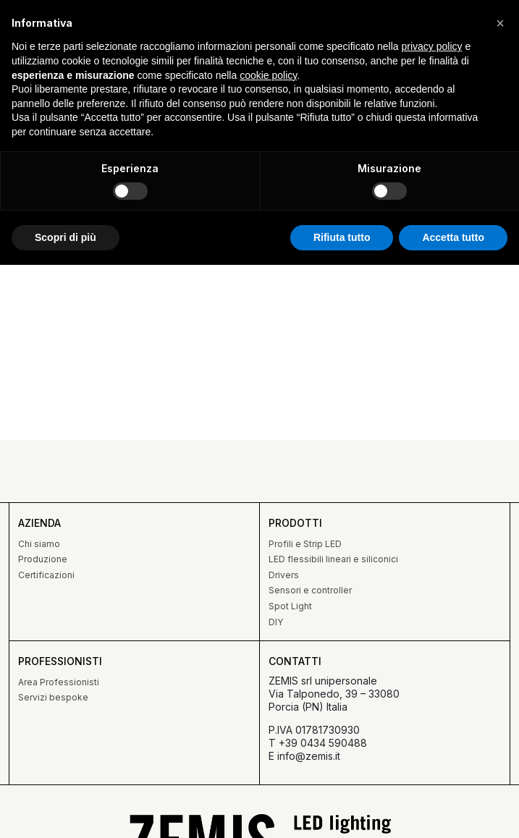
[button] (500, 23)
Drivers (284, 575)
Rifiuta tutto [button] (342, 237)
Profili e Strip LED (305, 543)
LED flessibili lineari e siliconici (333, 559)
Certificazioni (46, 575)
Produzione (42, 559)
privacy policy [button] (432, 46)
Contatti (295, 661)
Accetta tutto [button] (453, 237)
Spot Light (290, 606)
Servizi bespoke (53, 697)
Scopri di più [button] (65, 237)
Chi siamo (39, 543)
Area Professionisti (58, 682)
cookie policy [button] (268, 75)
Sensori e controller (310, 590)
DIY (276, 622)
